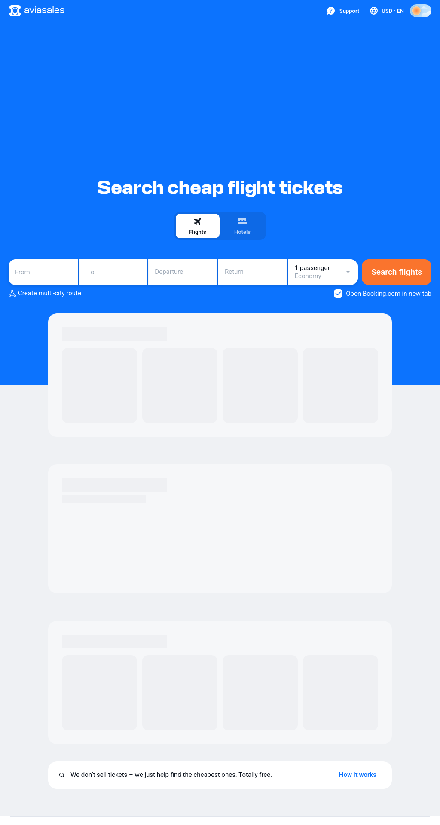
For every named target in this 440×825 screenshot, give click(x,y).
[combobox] (43, 272)
